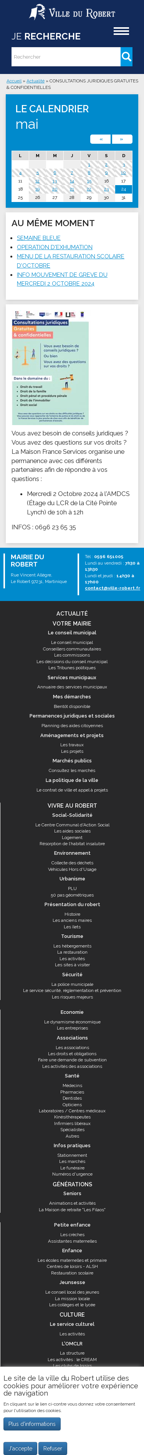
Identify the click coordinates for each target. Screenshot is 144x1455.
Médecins (72, 1085)
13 (55, 181)
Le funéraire (72, 1168)
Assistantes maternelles (72, 1241)
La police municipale (72, 984)
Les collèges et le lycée (72, 1304)
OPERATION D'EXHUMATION (55, 247)
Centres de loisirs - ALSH (72, 1266)
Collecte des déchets (72, 862)
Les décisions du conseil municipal (72, 661)
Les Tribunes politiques (72, 667)
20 (55, 189)
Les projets (72, 751)
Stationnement (72, 1155)
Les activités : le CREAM (72, 1359)
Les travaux (72, 744)
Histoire (72, 914)
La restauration (72, 952)
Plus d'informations (32, 1424)
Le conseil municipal (72, 642)
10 (123, 172)
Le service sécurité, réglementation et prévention (72, 990)
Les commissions (72, 655)
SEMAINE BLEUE (39, 238)
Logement (72, 837)
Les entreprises (72, 1028)
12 (37, 181)
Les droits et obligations (72, 1053)
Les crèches (72, 1234)
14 (72, 181)
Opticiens (72, 1104)
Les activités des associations (72, 1066)
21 (72, 189)
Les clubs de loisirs (72, 1365)
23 (106, 189)
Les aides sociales (72, 831)
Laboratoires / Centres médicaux (72, 1110)
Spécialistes (72, 1129)
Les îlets (72, 926)
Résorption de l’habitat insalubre (72, 843)
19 (37, 189)
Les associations (72, 1047)
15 (89, 181)
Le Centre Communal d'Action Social (72, 825)
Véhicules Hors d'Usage (72, 869)
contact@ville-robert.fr (112, 588)
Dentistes (72, 1098)
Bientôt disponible (72, 706)
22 (89, 189)
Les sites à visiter (72, 964)
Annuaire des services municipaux (72, 687)
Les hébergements (72, 946)
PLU (72, 888)
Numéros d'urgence (72, 1174)
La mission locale (72, 1298)
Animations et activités (72, 1203)
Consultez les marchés (72, 770)
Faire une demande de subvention (72, 1060)
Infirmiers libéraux (72, 1123)
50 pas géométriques (72, 895)
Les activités (72, 958)
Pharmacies (72, 1092)
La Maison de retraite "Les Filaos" (72, 1209)
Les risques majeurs (72, 997)
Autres (72, 1136)
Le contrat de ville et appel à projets (72, 790)
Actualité (35, 81)
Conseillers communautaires (72, 649)
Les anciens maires (72, 920)
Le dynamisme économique (72, 1022)
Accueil (14, 81)
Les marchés (72, 1161)
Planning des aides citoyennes (72, 725)
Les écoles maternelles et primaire (72, 1260)
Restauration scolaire (72, 1273)
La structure (72, 1353)
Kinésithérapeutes (72, 1117)
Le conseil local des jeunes (72, 1292)
